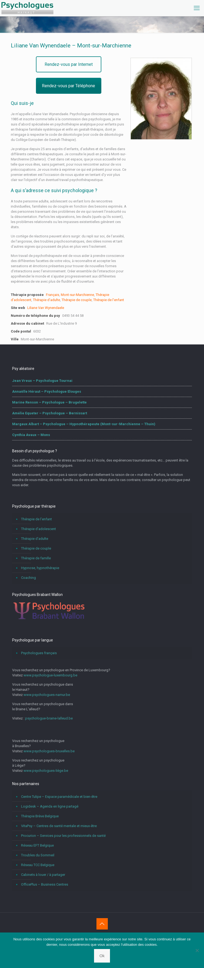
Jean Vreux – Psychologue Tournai (42, 381)
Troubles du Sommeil (37, 855)
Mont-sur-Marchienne (77, 295)
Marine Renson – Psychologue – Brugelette (49, 402)
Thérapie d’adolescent (38, 529)
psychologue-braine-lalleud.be (49, 718)
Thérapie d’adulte (46, 300)
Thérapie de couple (77, 300)
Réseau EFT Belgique (37, 845)
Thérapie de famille (36, 558)
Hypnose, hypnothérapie (40, 568)
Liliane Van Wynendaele (45, 308)
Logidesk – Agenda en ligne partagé (49, 806)
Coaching (28, 578)
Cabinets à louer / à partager (43, 875)
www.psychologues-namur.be (47, 695)
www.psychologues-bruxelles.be (49, 751)
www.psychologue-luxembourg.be (50, 675)
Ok (102, 955)
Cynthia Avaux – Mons (31, 435)
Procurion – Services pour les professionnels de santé (63, 836)
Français (52, 295)
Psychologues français (39, 653)
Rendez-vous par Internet (69, 64)
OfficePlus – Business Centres (44, 884)
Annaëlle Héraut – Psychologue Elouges (46, 391)
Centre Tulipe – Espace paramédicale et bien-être (59, 797)
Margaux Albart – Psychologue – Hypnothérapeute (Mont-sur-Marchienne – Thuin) (83, 424)
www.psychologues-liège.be (46, 771)
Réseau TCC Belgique (37, 865)
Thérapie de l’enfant (108, 300)
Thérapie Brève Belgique (40, 816)
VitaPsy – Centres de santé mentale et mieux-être (59, 826)
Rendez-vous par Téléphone (68, 85)
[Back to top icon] (102, 924)
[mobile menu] (196, 8)
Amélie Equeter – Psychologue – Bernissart (49, 413)
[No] (197, 950)
